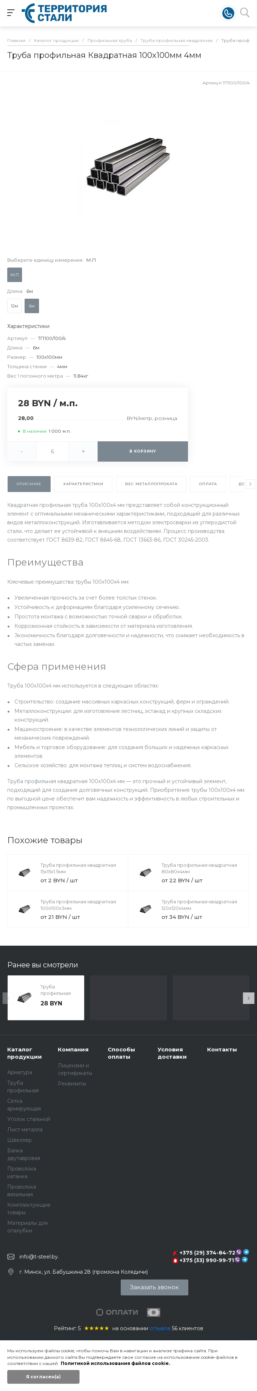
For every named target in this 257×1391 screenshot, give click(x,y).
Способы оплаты (121, 1053)
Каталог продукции (24, 1053)
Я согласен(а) (43, 1376)
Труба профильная (31, 781)
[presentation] (250, 484)
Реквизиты (72, 1083)
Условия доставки (172, 1053)
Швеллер (19, 1140)
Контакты (222, 1049)
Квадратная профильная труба (47, 505)
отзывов (160, 1328)
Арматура (19, 1072)
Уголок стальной (28, 1119)
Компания (73, 1049)
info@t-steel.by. (39, 1256)
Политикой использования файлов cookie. (115, 1363)
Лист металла (25, 1129)
